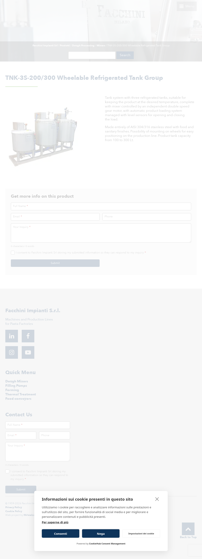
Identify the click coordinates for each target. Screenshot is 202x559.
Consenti (60, 534)
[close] (157, 499)
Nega (101, 534)
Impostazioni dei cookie (141, 533)
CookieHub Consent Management (107, 543)
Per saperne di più (55, 522)
